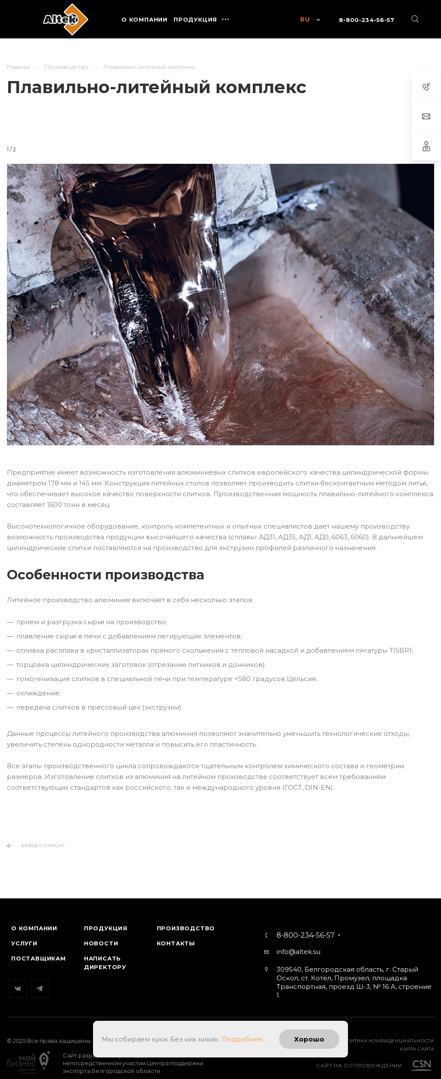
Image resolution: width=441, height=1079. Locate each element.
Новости (101, 934)
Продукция (105, 919)
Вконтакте (18, 980)
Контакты (176, 934)
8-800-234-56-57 (366, 19)
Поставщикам (38, 949)
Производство (186, 919)
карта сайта (417, 1040)
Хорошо (309, 1039)
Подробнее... (243, 1039)
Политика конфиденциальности (386, 1032)
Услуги (24, 934)
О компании (34, 919)
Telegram (40, 980)
